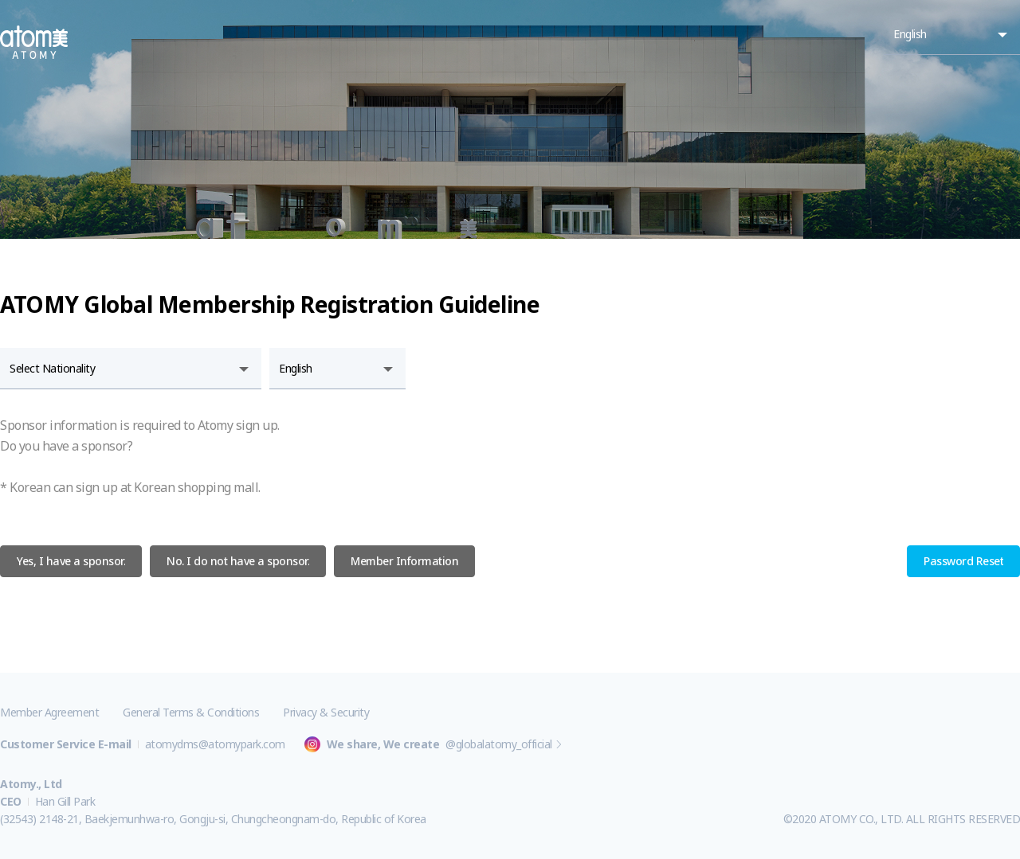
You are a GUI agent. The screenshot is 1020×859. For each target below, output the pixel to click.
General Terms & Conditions (191, 712)
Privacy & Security (326, 712)
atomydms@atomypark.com (215, 744)
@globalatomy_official (498, 744)
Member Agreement (49, 712)
